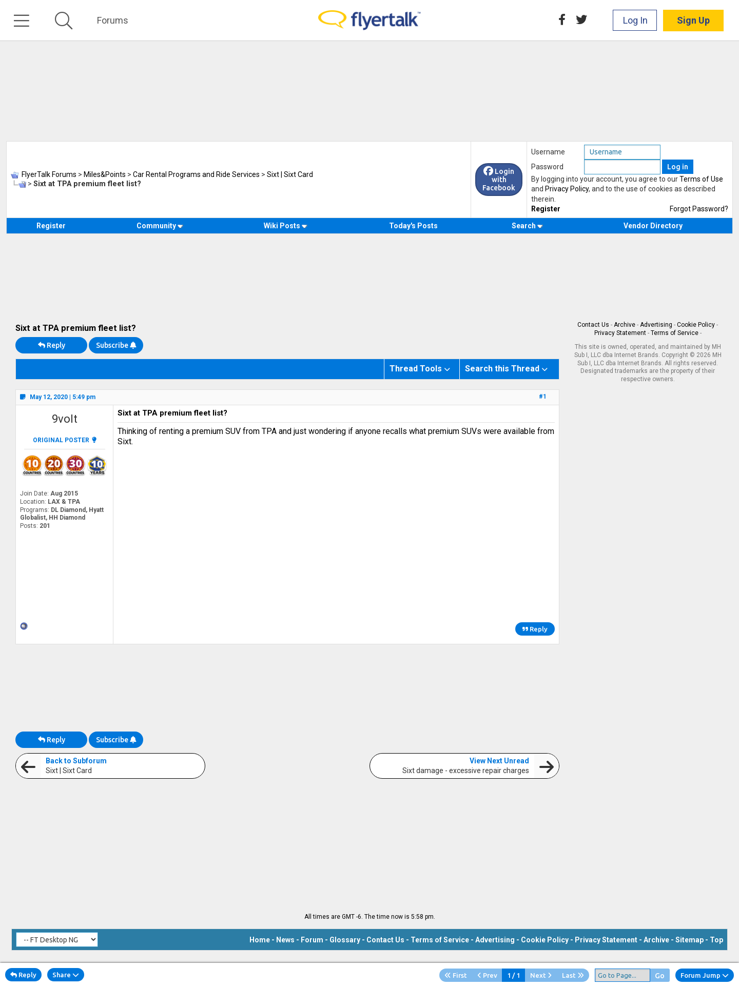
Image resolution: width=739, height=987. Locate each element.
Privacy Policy (567, 189)
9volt (64, 418)
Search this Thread (502, 368)
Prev (487, 975)
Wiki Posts (285, 226)
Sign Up (693, 20)
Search (527, 226)
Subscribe (116, 345)
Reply (51, 345)
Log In (635, 20)
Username (548, 152)
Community (160, 226)
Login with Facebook (498, 179)
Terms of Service (674, 333)
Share (65, 974)
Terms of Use (701, 179)
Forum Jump (704, 975)
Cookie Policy (696, 324)
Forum (312, 940)
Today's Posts (413, 226)
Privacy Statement (620, 333)
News (285, 940)
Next (541, 975)
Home (259, 940)
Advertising (656, 324)
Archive (624, 324)
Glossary (344, 940)
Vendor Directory (653, 226)
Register (545, 209)
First (455, 975)
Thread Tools (416, 368)
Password (547, 167)
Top (716, 940)
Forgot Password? (699, 209)
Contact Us (593, 324)
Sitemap (689, 940)
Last (573, 975)
